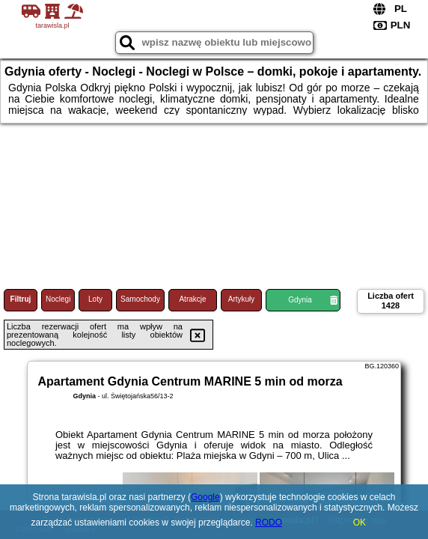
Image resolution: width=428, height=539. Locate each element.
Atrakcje (192, 299)
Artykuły (241, 299)
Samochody (140, 299)
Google (205, 497)
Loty (95, 299)
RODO (268, 522)
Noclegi (58, 299)
